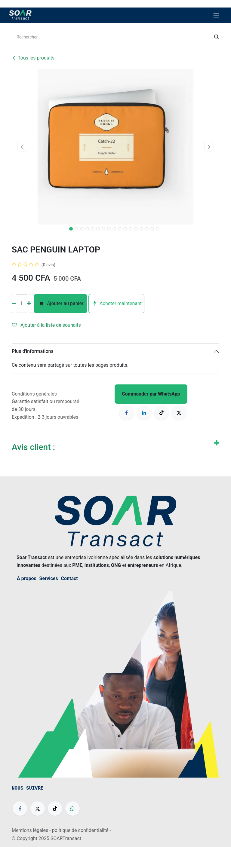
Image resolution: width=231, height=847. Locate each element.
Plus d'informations (33, 351)
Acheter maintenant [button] (116, 303)
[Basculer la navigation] (216, 15)
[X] (179, 412)
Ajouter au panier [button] (60, 303)
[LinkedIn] (144, 412)
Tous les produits (33, 58)
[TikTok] (161, 412)
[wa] (72, 808)
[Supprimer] (14, 303)
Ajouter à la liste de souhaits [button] (46, 325)
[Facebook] (126, 412)
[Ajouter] (29, 303)
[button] (22, 146)
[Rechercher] (216, 37)
